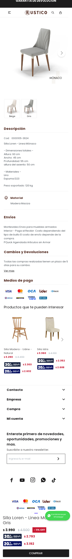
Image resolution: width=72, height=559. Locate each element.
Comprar (36, 553)
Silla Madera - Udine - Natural (18, 351)
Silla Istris (42, 349)
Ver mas (9, 271)
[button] (61, 53)
